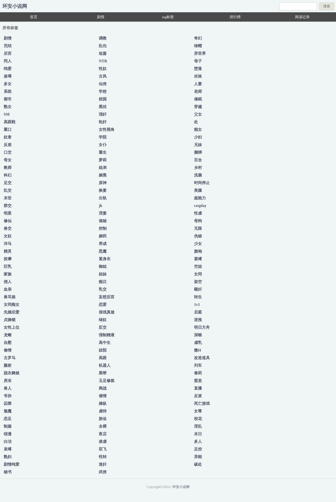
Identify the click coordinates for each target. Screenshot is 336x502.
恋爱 (103, 304)
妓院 (103, 350)
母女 (8, 160)
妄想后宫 (106, 297)
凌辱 (8, 76)
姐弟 (103, 167)
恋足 (8, 419)
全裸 (103, 426)
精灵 (8, 251)
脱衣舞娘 (11, 373)
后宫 (8, 53)
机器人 (105, 365)
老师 (198, 91)
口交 (8, 152)
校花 (198, 419)
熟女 (8, 107)
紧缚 (198, 259)
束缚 (8, 449)
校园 (103, 99)
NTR (103, 61)
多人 (198, 441)
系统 (8, 91)
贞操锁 (9, 320)
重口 (8, 129)
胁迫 (103, 419)
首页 (33, 17)
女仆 (103, 145)
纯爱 (8, 69)
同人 (8, 61)
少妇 (198, 137)
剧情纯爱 (11, 464)
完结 (8, 46)
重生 (103, 152)
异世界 (200, 53)
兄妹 (198, 145)
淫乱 (198, 426)
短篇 (103, 53)
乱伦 (103, 46)
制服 (8, 426)
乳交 (103, 289)
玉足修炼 (106, 381)
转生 (198, 297)
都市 (8, 99)
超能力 (200, 198)
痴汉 (103, 282)
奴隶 (8, 137)
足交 (8, 183)
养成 (103, 244)
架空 (198, 282)
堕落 (198, 69)
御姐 (103, 266)
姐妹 (103, 274)
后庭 (198, 312)
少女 (198, 244)
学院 (103, 137)
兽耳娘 (9, 297)
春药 (198, 373)
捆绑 (198, 152)
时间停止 (202, 183)
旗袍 (198, 251)
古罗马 (9, 358)
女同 (198, 274)
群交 (8, 206)
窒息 (198, 381)
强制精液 (106, 335)
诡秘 (103, 221)
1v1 (197, 304)
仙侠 (103, 84)
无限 (198, 228)
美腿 (198, 190)
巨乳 (8, 266)
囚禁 (8, 403)
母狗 (198, 221)
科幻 (8, 175)
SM (7, 114)
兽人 (8, 388)
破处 (198, 464)
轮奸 (103, 122)
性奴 (103, 69)
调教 (103, 38)
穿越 (198, 107)
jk (100, 206)
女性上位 (11, 327)
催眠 (198, 99)
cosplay (200, 206)
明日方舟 (202, 327)
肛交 (103, 327)
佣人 (8, 282)
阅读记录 (302, 17)
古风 (103, 76)
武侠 (103, 472)
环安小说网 (14, 6)
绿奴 (103, 320)
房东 (8, 381)
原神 (103, 183)
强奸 (103, 114)
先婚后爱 (11, 312)
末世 (8, 198)
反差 (8, 145)
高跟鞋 (9, 122)
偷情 (8, 350)
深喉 (198, 335)
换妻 (103, 190)
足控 (198, 449)
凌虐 (103, 441)
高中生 (105, 342)
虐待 (103, 411)
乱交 (8, 190)
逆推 (198, 320)
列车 (198, 365)
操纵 (103, 403)
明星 (8, 213)
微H (197, 350)
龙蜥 (8, 335)
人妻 (198, 84)
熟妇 (8, 457)
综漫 (8, 434)
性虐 (198, 213)
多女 (8, 84)
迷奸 (103, 464)
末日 (198, 434)
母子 (198, 61)
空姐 (198, 266)
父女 (198, 114)
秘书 (8, 472)
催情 (103, 396)
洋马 (8, 244)
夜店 (103, 434)
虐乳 (198, 342)
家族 (8, 274)
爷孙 (8, 396)
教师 (8, 167)
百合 (198, 160)
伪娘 (198, 236)
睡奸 (198, 289)
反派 (198, 396)
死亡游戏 (202, 403)
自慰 (8, 342)
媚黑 (103, 175)
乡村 (198, 167)
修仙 (8, 221)
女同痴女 (11, 304)
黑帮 (103, 373)
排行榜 (235, 17)
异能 (198, 457)
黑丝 (103, 107)
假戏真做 (106, 312)
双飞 (103, 449)
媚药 (103, 236)
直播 (198, 388)
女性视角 (106, 129)
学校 (103, 91)
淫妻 (103, 213)
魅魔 (8, 411)
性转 (103, 457)
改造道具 (202, 358)
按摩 (8, 259)
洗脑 (198, 175)
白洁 (8, 441)
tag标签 (168, 17)
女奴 (8, 236)
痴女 (198, 129)
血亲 (8, 289)
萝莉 (103, 160)
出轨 (103, 198)
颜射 (8, 365)
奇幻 (198, 38)
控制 (103, 228)
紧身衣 (105, 259)
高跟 (103, 358)
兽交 (8, 228)
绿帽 (198, 46)
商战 (103, 388)
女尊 (198, 411)
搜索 (326, 6)
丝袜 (198, 76)
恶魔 (103, 251)
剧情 (100, 17)
